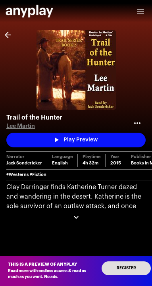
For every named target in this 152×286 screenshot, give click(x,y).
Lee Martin (20, 126)
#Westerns (17, 174)
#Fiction (38, 174)
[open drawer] (140, 11)
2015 (115, 163)
